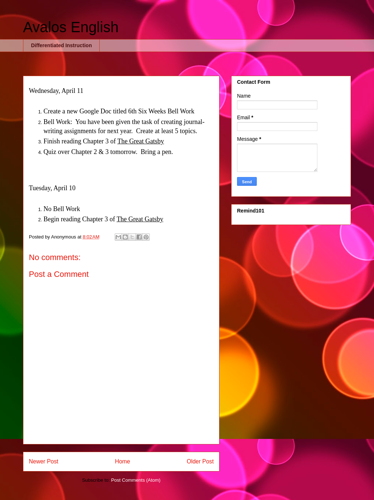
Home (122, 461)
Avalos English (71, 27)
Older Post (200, 461)
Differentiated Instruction (61, 45)
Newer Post (43, 461)
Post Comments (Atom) (135, 480)
